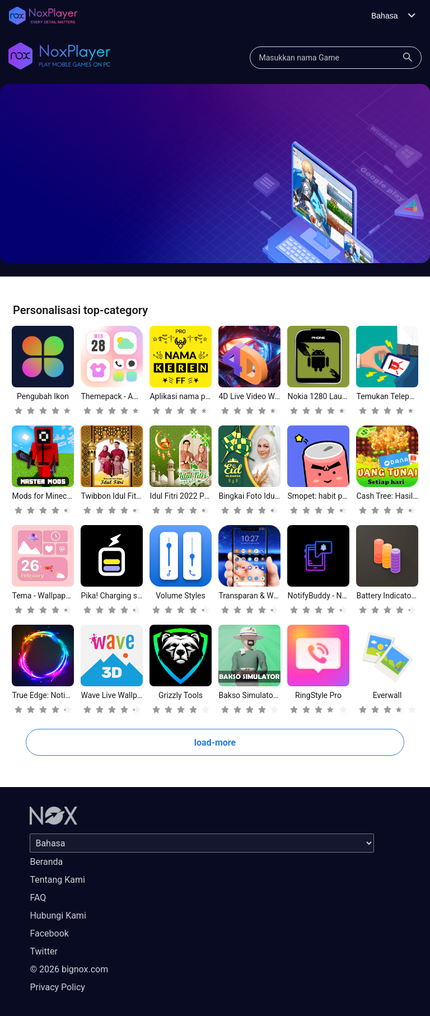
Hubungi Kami (58, 915)
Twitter (43, 951)
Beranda (46, 861)
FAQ (38, 897)
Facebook (49, 933)
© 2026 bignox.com (69, 969)
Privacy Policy (57, 987)
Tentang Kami (57, 879)
